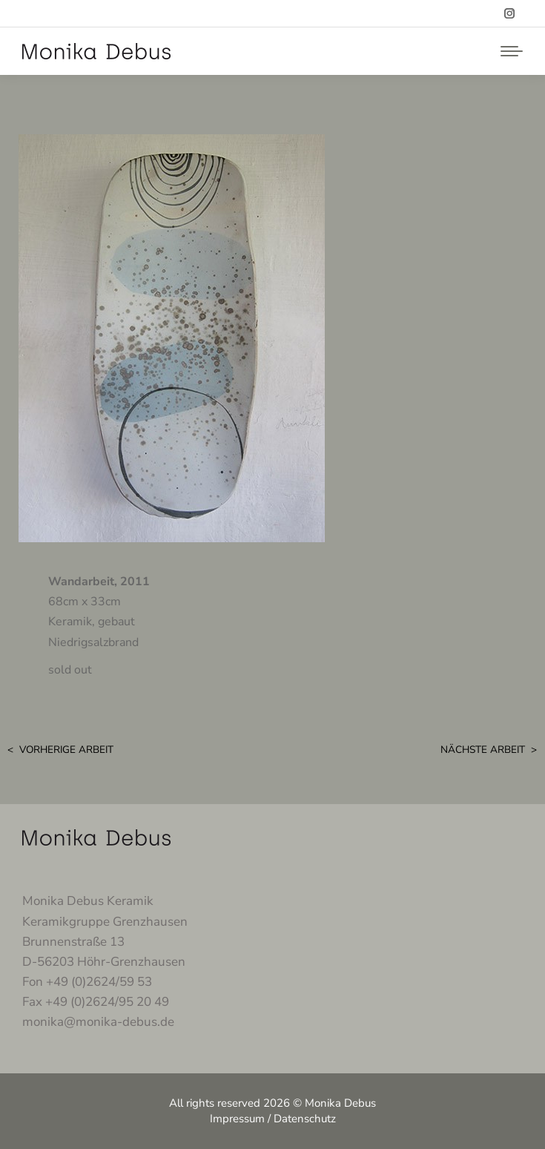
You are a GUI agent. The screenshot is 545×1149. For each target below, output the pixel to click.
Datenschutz (305, 1118)
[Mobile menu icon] (508, 51)
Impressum (237, 1118)
